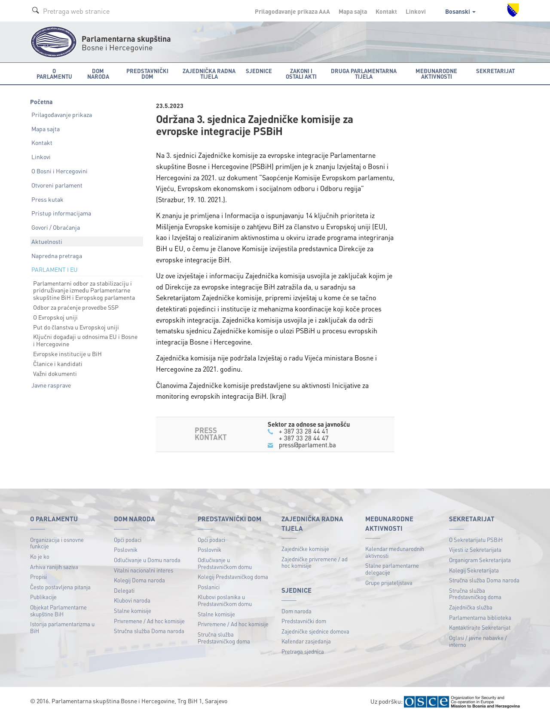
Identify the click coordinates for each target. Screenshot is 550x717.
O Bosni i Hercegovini (59, 171)
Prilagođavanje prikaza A (292, 11)
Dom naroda (296, 611)
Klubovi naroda (132, 600)
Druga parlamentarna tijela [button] (364, 73)
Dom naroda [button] (98, 73)
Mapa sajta (353, 11)
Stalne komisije (132, 610)
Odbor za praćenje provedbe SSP (76, 307)
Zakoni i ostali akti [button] (301, 73)
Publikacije (43, 596)
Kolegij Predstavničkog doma (233, 576)
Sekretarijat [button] (495, 70)
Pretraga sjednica (302, 651)
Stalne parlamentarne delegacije (392, 569)
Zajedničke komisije (305, 548)
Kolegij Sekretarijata (474, 570)
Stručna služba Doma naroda (149, 630)
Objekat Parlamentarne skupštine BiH (58, 610)
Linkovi (416, 11)
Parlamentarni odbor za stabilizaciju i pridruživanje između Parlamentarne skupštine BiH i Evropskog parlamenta (84, 290)
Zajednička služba (470, 607)
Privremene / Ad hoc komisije (149, 621)
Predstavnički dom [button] (147, 73)
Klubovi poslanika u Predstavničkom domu (225, 600)
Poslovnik (126, 549)
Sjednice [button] (259, 70)
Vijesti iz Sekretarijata (475, 549)
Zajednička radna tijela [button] (209, 73)
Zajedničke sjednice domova (315, 631)
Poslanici (209, 587)
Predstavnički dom (303, 621)
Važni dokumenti (55, 373)
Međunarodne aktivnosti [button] (436, 73)
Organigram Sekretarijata (480, 559)
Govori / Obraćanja (55, 227)
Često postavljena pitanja (60, 587)
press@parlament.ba (307, 445)
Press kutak (47, 199)
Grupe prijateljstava (388, 582)
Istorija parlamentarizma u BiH (62, 627)
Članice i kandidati (57, 363)
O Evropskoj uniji (55, 317)
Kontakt (386, 11)
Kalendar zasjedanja (306, 641)
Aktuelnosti (46, 241)
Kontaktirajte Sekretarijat (479, 627)
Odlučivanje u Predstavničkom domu (225, 563)
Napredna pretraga (56, 255)
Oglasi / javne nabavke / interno (478, 641)
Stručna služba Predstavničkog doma (224, 638)
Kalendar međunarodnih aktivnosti (394, 552)
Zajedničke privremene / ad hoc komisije (314, 562)
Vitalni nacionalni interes (143, 570)
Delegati (124, 590)
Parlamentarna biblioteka (480, 617)
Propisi (38, 576)
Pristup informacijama (61, 213)
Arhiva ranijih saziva (54, 566)
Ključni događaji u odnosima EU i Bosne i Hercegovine (85, 340)
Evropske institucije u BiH (67, 353)
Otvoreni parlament (56, 185)
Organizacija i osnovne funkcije (57, 543)
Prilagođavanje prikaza (61, 114)
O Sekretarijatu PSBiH (476, 539)
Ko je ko (39, 556)
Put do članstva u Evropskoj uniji (76, 327)
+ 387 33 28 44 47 (304, 438)
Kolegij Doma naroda (139, 580)
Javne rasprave (51, 385)
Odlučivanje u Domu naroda (147, 559)
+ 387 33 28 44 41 (304, 431)
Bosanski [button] (460, 11)
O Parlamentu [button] (54, 73)
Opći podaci (127, 539)
